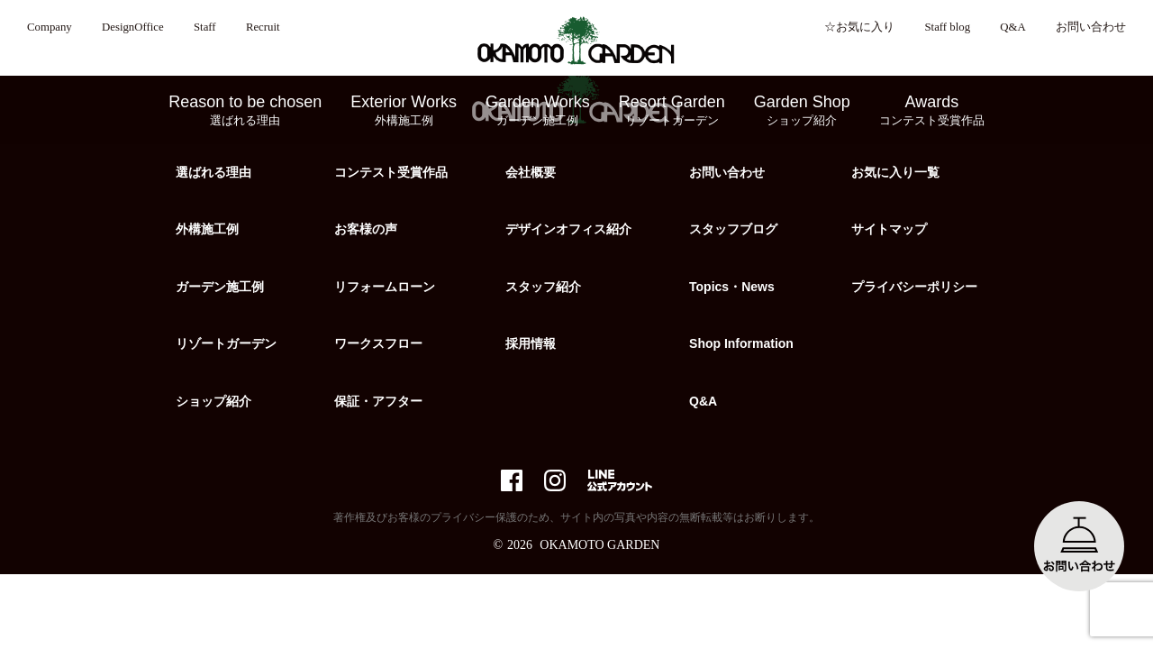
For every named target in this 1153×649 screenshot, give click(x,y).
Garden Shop (802, 111)
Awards (932, 111)
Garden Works (538, 111)
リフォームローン (384, 286)
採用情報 (530, 343)
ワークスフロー (378, 343)
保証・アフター (378, 401)
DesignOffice (133, 27)
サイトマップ (889, 229)
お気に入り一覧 (895, 172)
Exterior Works (403, 111)
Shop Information (741, 343)
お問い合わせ (1091, 27)
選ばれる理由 (213, 172)
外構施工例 (207, 229)
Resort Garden (672, 111)
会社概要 (530, 172)
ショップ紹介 (213, 401)
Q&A (1012, 27)
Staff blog (947, 27)
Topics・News (732, 286)
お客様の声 (365, 229)
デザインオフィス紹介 (568, 229)
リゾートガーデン (226, 343)
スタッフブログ (733, 229)
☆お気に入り (859, 27)
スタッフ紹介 (543, 286)
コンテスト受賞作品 (391, 172)
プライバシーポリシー (914, 286)
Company (49, 27)
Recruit (263, 27)
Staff (205, 27)
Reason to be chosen (245, 111)
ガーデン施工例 (220, 286)
